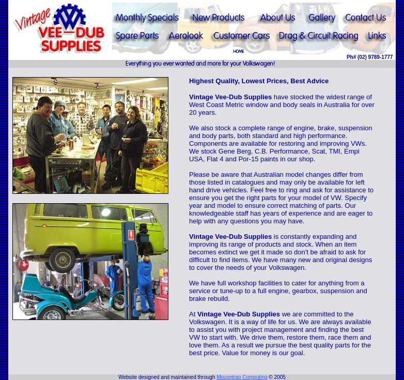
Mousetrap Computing (241, 377)
